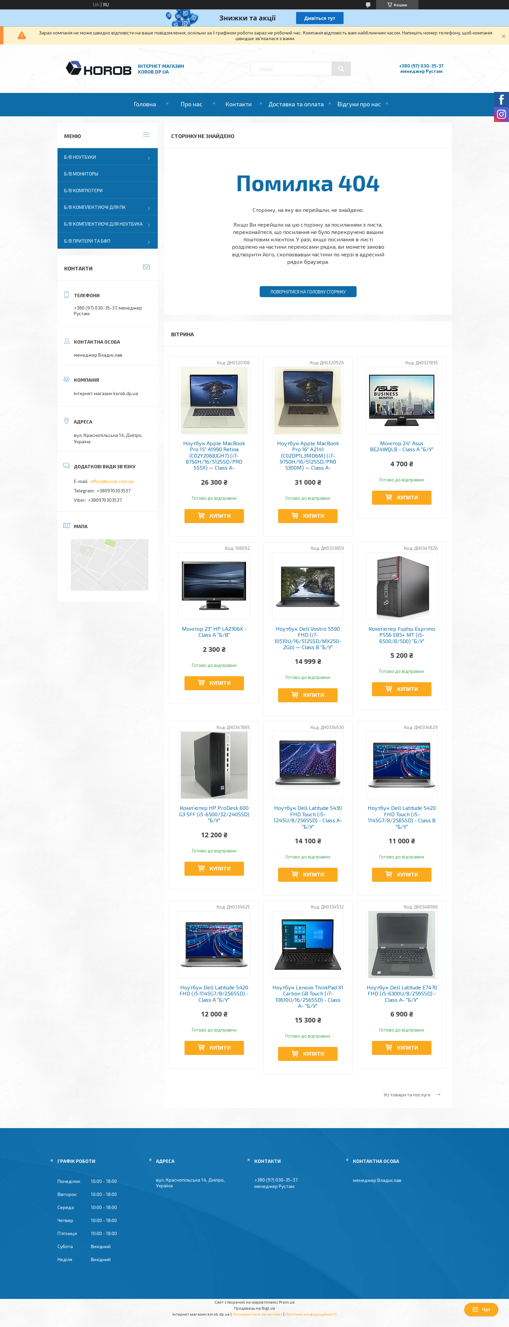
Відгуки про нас (359, 104)
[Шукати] (341, 69)
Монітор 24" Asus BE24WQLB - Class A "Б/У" (401, 446)
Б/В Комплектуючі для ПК (95, 207)
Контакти (238, 104)
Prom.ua (286, 1302)
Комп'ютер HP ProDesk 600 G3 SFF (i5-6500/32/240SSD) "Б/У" (214, 814)
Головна (145, 104)
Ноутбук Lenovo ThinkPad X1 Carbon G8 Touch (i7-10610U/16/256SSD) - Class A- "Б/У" (307, 996)
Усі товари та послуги (407, 1094)
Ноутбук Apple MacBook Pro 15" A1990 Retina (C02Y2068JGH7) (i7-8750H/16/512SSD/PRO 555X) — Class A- (214, 455)
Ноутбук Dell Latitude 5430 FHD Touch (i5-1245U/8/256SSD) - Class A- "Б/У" (308, 817)
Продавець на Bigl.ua (254, 1308)
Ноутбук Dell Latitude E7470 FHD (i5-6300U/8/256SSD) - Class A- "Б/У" (402, 993)
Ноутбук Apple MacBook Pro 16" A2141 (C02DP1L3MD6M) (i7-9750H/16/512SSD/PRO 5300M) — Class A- (308, 455)
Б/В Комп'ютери (83, 190)
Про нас (191, 104)
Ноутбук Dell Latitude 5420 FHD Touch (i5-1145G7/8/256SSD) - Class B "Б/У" (402, 817)
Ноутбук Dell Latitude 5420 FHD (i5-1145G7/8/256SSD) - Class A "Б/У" (214, 993)
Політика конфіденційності (311, 1314)
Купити (220, 515)
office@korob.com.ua (112, 481)
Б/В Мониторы (81, 173)
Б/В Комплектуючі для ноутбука (103, 224)
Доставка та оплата (296, 104)
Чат (481, 1310)
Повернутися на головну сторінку (308, 291)
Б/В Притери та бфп (87, 241)
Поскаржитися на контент (257, 1314)
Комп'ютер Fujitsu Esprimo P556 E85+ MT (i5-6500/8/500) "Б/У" (402, 635)
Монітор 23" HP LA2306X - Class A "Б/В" (214, 632)
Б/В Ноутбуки (80, 157)
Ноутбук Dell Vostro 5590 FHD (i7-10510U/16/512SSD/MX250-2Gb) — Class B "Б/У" (307, 638)
